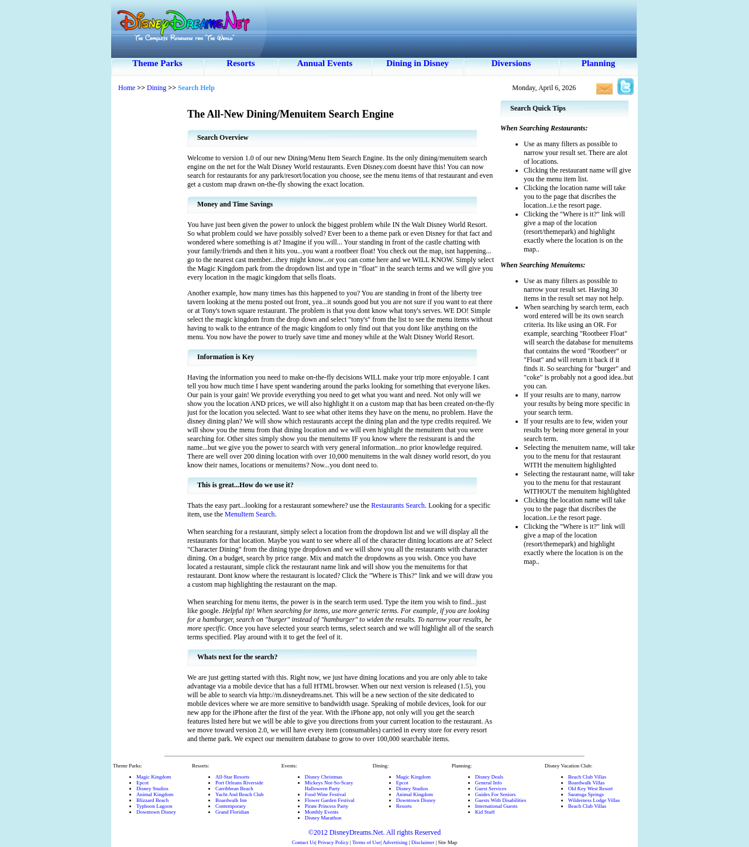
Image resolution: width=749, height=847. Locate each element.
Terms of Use (366, 842)
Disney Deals (489, 777)
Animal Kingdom (154, 794)
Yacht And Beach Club (239, 794)
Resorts (240, 63)
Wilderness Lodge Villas (594, 800)
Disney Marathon (323, 818)
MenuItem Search (250, 514)
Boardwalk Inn (231, 800)
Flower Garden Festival (330, 800)
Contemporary (230, 806)
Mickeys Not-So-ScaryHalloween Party (329, 785)
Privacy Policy (333, 842)
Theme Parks (157, 63)
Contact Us (303, 842)
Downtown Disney (156, 812)
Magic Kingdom (153, 777)
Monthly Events (322, 812)
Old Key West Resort (590, 788)
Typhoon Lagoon (154, 806)
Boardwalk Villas (586, 783)
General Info (488, 783)
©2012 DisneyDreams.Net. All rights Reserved (374, 832)
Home (126, 88)
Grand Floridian (232, 812)
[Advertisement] (149, 274)
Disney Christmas (323, 777)
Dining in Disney (417, 63)
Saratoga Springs (586, 794)
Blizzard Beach (152, 800)
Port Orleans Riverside (239, 783)
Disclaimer (423, 842)
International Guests (496, 806)
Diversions (511, 63)
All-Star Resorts (232, 777)
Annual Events (325, 63)
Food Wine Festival (325, 794)
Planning (599, 63)
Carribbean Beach (234, 788)
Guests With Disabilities (500, 800)
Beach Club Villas (587, 777)
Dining (156, 88)
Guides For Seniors (495, 794)
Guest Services (491, 788)
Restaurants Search (398, 505)
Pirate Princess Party (327, 806)
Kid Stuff (485, 812)
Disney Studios (152, 788)
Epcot (142, 783)
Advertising (395, 842)
